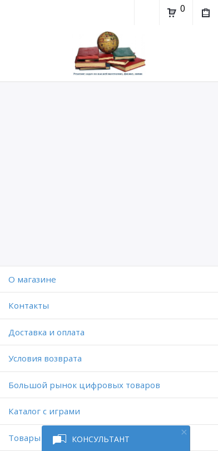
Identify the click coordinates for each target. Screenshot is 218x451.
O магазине (32, 279)
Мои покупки (204, 13)
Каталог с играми (44, 411)
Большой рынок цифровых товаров (84, 384)
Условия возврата (45, 358)
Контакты (28, 305)
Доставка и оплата (46, 332)
